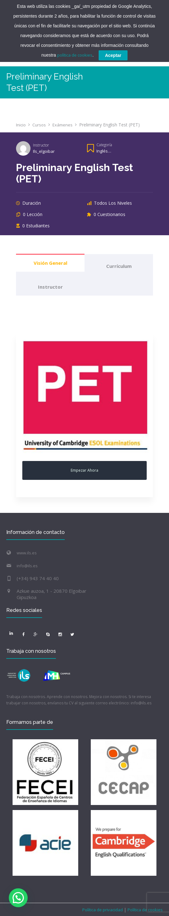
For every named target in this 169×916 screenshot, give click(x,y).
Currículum (119, 266)
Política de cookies (145, 910)
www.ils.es (27, 553)
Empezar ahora (84, 470)
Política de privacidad (103, 910)
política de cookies (74, 55)
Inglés (102, 151)
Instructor (41, 144)
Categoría (104, 144)
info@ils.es (27, 566)
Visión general (50, 263)
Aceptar (113, 55)
